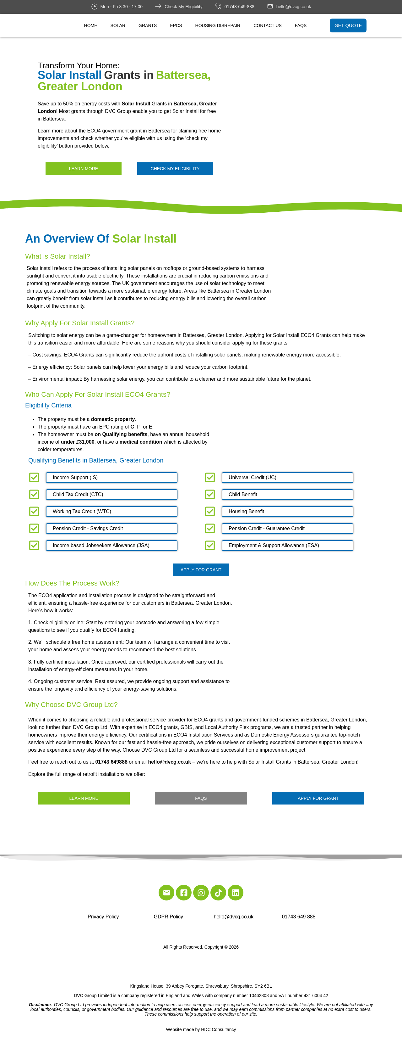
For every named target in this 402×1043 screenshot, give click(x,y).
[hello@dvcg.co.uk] (270, 6)
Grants (148, 25)
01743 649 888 (299, 916)
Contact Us (267, 25)
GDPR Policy (168, 916)
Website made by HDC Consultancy (201, 1029)
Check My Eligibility (184, 6)
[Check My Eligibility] (158, 6)
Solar (118, 25)
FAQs (301, 25)
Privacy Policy (103, 916)
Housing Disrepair (218, 25)
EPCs (176, 25)
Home (90, 25)
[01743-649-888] (218, 6)
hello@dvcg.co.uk (293, 6)
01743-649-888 (239, 6)
